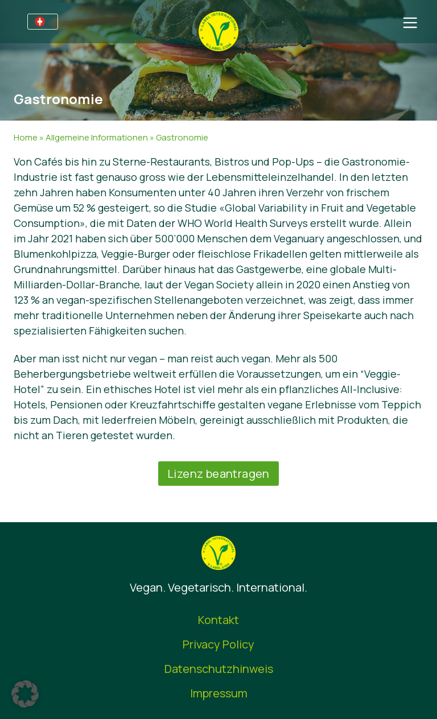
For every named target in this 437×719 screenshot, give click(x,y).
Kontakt (218, 619)
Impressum (219, 693)
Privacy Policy (218, 644)
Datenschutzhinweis (218, 668)
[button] (25, 694)
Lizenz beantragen (218, 473)
